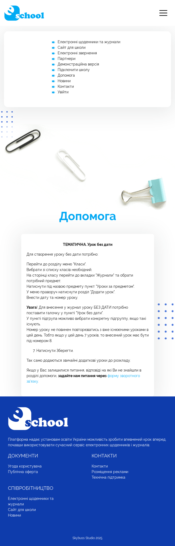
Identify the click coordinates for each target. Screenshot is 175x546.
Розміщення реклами (110, 472)
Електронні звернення (77, 53)
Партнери (66, 58)
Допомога (66, 75)
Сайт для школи (72, 47)
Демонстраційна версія (78, 64)
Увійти (63, 92)
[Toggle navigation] (163, 13)
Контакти (66, 86)
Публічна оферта (23, 472)
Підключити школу (74, 70)
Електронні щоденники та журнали (89, 42)
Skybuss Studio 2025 (87, 538)
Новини (64, 81)
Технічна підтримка (108, 477)
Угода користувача (25, 466)
